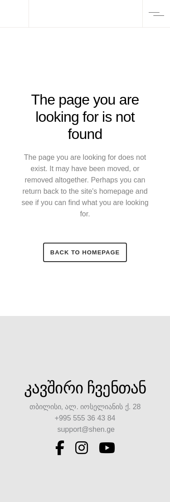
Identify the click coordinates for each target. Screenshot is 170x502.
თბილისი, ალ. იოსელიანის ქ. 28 (85, 407)
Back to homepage (85, 252)
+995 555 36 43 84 (85, 418)
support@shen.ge (85, 429)
